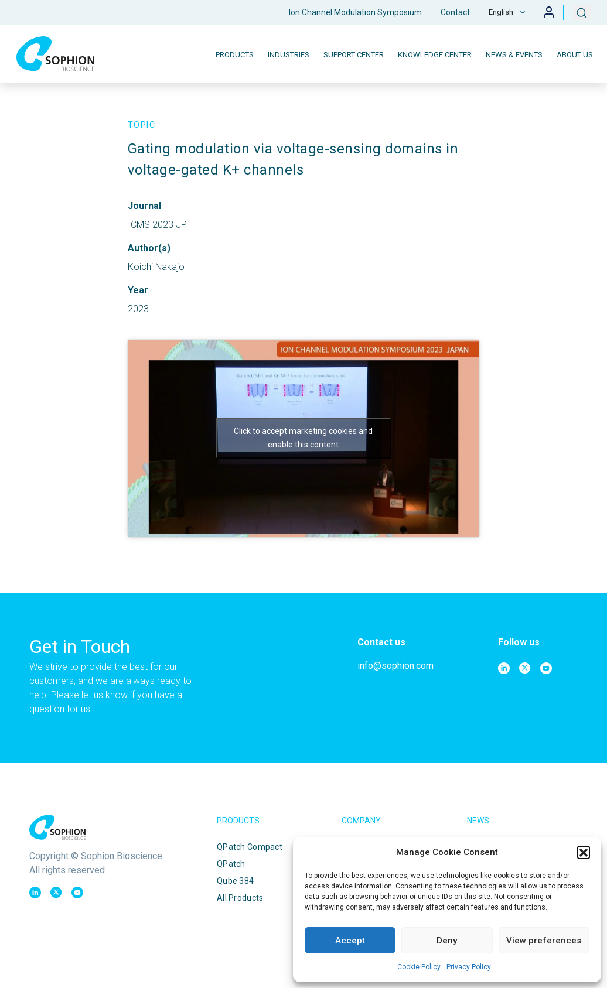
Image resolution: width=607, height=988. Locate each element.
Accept (350, 940)
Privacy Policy (468, 967)
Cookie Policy (419, 967)
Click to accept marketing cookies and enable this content (303, 437)
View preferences (543, 940)
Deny (447, 940)
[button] (583, 852)
